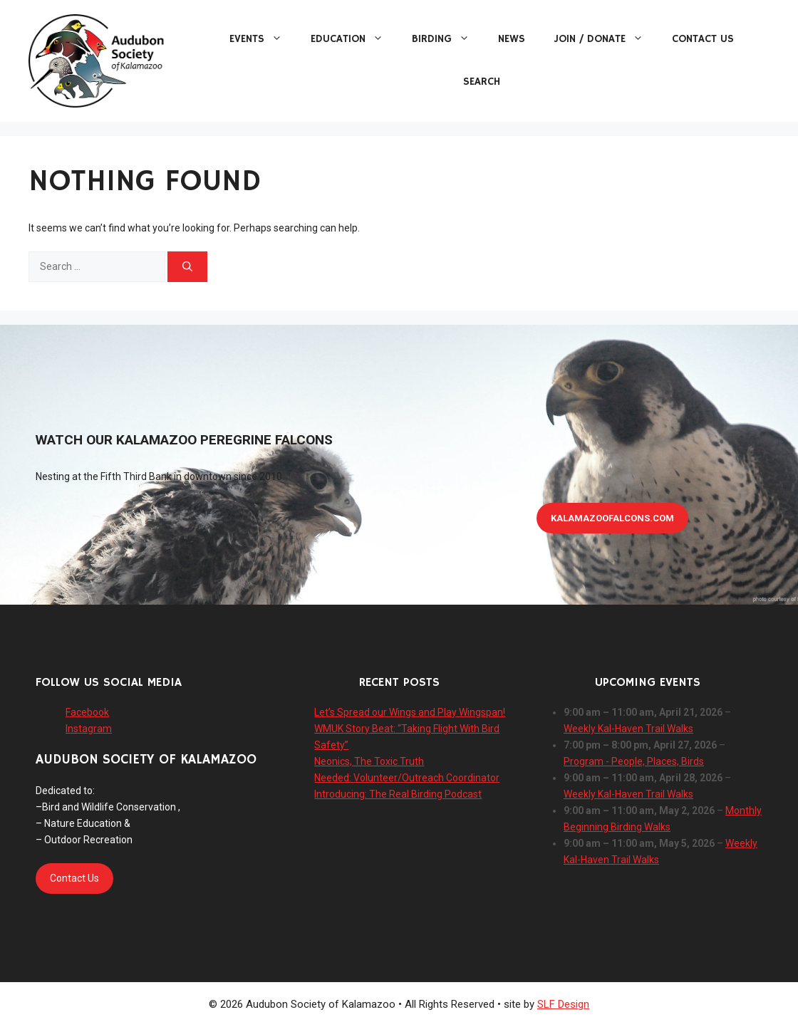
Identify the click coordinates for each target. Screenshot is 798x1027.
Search (481, 81)
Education (354, 39)
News (511, 39)
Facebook (87, 712)
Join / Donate (606, 39)
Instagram (89, 728)
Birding (448, 39)
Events (262, 39)
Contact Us (703, 39)
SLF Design (563, 1004)
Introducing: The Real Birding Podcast (398, 794)
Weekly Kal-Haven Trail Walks (628, 728)
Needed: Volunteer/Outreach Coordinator (406, 777)
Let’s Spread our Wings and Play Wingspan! (409, 712)
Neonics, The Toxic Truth (369, 761)
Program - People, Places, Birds (634, 761)
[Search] (187, 266)
